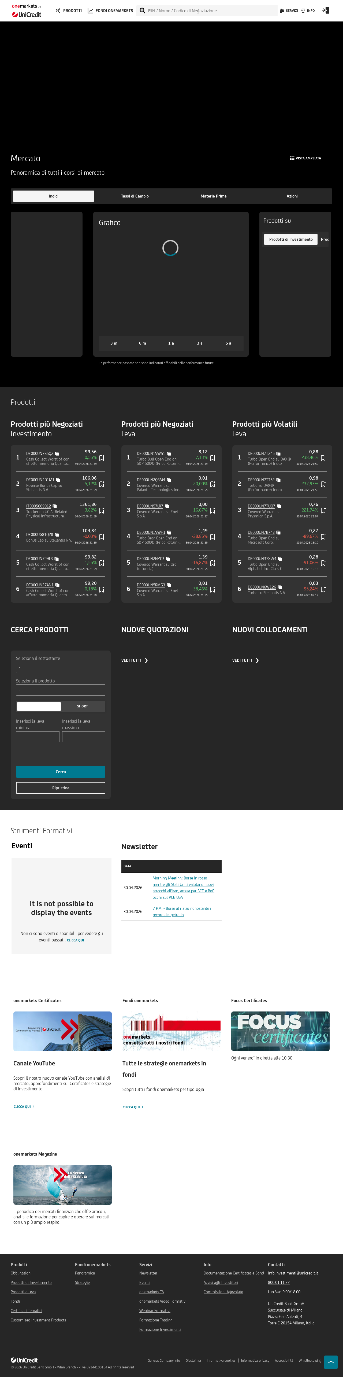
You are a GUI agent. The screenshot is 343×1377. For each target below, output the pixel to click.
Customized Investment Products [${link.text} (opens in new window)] (38, 1320)
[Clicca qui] (62, 1060)
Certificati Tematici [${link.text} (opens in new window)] (26, 1310)
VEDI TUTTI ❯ (134, 660)
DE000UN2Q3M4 (151, 479)
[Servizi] (288, 12)
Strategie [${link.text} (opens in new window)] (82, 1282)
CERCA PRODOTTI (40, 629)
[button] (53, 196)
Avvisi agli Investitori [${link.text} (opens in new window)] (221, 1282)
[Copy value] (57, 453)
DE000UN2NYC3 (150, 558)
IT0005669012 (38, 506)
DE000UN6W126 (262, 587)
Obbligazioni (21, 1273)
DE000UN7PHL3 (39, 558)
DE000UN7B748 (261, 532)
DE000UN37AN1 (40, 585)
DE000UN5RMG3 (151, 585)
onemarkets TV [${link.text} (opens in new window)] (151, 1292)
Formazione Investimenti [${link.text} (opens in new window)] (160, 1329)
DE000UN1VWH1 (151, 532)
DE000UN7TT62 (261, 479)
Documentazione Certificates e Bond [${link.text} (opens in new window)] (234, 1273)
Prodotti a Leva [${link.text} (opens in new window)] (23, 1292)
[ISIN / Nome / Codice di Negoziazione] (212, 10)
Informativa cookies (221, 1360)
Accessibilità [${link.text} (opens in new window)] (284, 1360)
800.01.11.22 (279, 1282)
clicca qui (75, 940)
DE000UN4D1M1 (40, 479)
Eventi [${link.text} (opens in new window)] (144, 1282)
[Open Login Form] (325, 12)
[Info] (307, 12)
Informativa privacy (255, 1360)
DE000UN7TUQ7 (261, 506)
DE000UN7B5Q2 (39, 453)
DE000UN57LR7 (150, 506)
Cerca (61, 771)
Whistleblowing (310, 1360)
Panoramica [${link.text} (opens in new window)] (85, 1273)
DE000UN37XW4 (262, 558)
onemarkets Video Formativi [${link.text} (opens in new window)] (163, 1301)
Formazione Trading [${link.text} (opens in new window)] (156, 1320)
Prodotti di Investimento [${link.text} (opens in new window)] (31, 1282)
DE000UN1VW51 (151, 453)
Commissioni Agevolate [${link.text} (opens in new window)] (223, 1292)
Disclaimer (193, 1360)
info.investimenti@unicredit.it (293, 1273)
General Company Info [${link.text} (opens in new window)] (164, 1360)
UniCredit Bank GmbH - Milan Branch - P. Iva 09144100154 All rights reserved (78, 1367)
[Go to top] (331, 1362)
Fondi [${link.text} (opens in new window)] (15, 1301)
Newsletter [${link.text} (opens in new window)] (148, 1273)
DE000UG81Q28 (39, 534)
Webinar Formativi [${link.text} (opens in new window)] (154, 1310)
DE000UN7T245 (261, 453)
